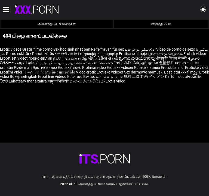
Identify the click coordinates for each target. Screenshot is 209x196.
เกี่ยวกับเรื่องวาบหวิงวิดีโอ (57, 72)
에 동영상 (31, 72)
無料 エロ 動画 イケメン (144, 76)
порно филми (40, 58)
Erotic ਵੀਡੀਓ (123, 63)
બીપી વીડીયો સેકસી (103, 58)
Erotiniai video (94, 67)
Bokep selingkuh (23, 76)
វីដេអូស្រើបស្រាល (146, 63)
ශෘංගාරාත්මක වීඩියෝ (88, 81)
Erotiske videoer (120, 67)
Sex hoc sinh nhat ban (71, 49)
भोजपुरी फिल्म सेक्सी (171, 58)
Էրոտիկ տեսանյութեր (100, 53)
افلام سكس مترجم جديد (140, 49)
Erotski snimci (173, 67)
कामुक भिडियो (59, 81)
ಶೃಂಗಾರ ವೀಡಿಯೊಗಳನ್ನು (137, 58)
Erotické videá (196, 67)
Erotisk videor (194, 53)
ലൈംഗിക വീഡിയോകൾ (94, 63)
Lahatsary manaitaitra (28, 81)
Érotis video (115, 81)
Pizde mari (23, 67)
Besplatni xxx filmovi (181, 72)
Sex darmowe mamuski (143, 72)
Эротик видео (45, 67)
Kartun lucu (175, 76)
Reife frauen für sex (107, 49)
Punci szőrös (43, 53)
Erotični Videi (11, 72)
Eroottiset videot (14, 58)
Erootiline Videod (52, 76)
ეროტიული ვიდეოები (166, 53)
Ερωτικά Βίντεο (81, 76)
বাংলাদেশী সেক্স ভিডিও (68, 53)
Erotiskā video (70, 67)
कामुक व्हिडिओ (28, 63)
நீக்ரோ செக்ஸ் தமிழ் (70, 58)
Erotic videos (11, 49)
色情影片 (167, 63)
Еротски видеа (147, 67)
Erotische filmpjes (134, 53)
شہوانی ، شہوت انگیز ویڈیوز (58, 63)
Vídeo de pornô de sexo (175, 49)
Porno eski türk (18, 53)
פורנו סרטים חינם (109, 76)
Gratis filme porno (37, 49)
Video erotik (86, 72)
